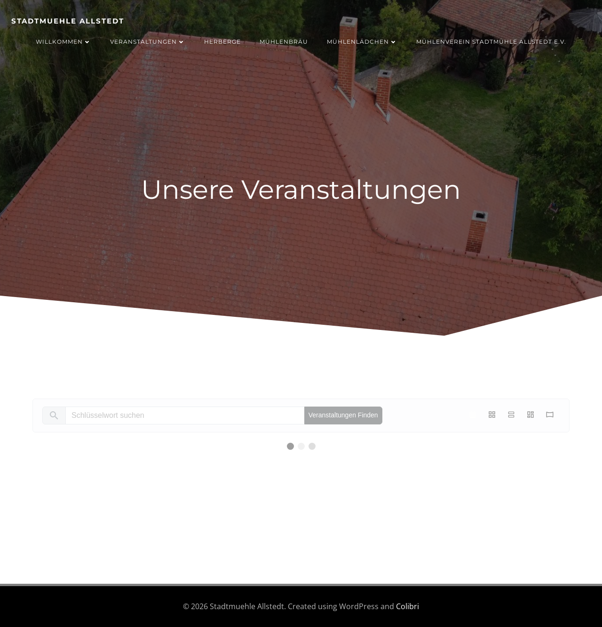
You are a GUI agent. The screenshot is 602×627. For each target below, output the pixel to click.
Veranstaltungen (147, 41)
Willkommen (63, 41)
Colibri (407, 606)
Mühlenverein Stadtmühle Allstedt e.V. (491, 41)
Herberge (222, 41)
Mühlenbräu (284, 41)
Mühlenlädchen (362, 41)
